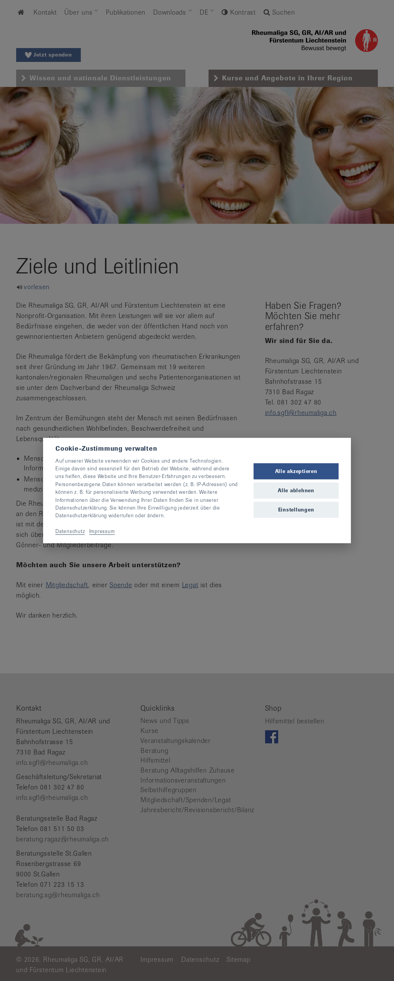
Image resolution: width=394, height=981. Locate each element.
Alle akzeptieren (296, 471)
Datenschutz (70, 531)
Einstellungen (296, 509)
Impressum (102, 531)
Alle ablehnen (296, 490)
